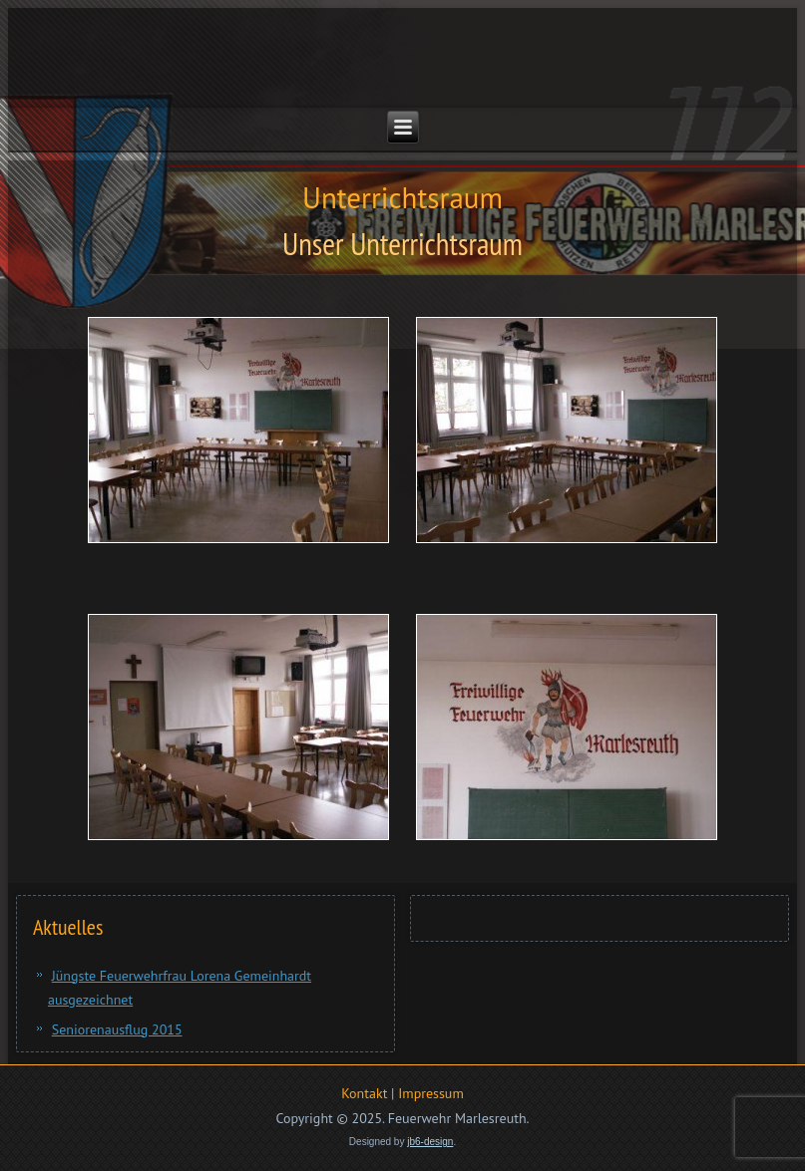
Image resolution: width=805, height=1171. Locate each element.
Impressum (431, 1093)
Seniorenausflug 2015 (117, 1029)
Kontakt (364, 1093)
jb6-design (430, 1141)
